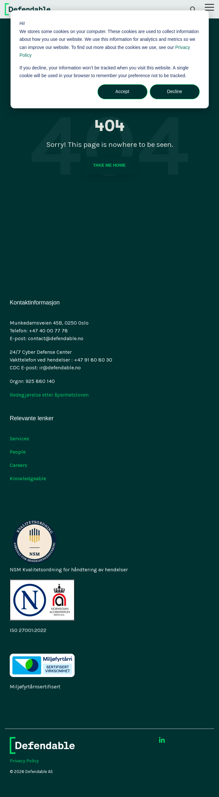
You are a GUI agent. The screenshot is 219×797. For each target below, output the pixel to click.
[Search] (193, 9)
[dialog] (109, 59)
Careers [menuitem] (18, 465)
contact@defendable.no (55, 338)
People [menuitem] (18, 452)
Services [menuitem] (19, 438)
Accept (122, 91)
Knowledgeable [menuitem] (28, 478)
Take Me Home (109, 165)
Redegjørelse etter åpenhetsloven (49, 395)
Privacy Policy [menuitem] (24, 761)
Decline (174, 91)
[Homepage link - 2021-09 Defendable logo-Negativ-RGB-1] (42, 750)
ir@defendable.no (60, 367)
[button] (209, 7)
